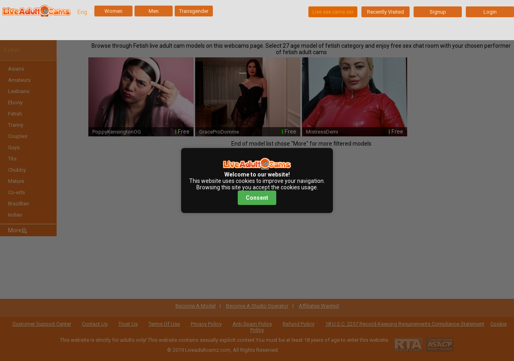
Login (490, 12)
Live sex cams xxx (332, 12)
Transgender (193, 11)
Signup (438, 12)
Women (113, 11)
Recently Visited (385, 12)
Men (154, 11)
